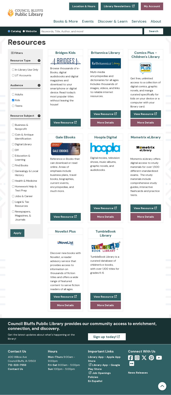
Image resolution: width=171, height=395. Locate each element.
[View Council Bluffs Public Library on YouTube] (159, 359)
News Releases (138, 372)
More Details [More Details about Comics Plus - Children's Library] (145, 122)
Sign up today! (104, 337)
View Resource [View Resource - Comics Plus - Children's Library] (143, 114)
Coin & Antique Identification (24, 136)
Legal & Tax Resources (22, 204)
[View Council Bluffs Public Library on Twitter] (144, 359)
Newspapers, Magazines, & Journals (23, 215)
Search (153, 31)
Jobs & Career (24, 196)
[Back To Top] (162, 386)
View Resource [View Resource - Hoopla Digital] (103, 208)
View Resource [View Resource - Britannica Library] (103, 114)
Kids (17, 100)
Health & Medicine (26, 181)
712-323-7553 (17, 365)
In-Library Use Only (26, 69)
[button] (25, 61)
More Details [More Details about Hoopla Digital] (105, 216)
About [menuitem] (156, 21)
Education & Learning (22, 157)
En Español (95, 381)
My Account (152, 6)
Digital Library (23, 144)
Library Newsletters (117, 6)
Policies (93, 377)
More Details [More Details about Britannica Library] (105, 122)
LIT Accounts (23, 75)
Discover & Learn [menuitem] (112, 21)
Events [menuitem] (88, 21)
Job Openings (101, 373)
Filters (17, 53)
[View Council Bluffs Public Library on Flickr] (131, 364)
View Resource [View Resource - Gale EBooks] (63, 216)
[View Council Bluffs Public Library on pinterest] (152, 359)
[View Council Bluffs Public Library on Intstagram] (137, 359)
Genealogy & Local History (26, 173)
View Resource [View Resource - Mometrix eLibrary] (143, 208)
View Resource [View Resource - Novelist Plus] (63, 296)
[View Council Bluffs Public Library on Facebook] (130, 359)
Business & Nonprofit (21, 127)
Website (31, 31)
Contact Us (15, 369)
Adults (19, 94)
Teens (18, 106)
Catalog (16, 31)
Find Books (21, 165)
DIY (17, 150)
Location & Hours (83, 6)
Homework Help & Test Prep (26, 188)
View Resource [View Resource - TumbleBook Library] (103, 296)
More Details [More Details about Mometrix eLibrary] (145, 216)
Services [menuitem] (139, 21)
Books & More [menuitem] (65, 21)
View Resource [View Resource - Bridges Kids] (63, 122)
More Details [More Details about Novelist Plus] (65, 305)
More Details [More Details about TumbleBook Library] (105, 305)
